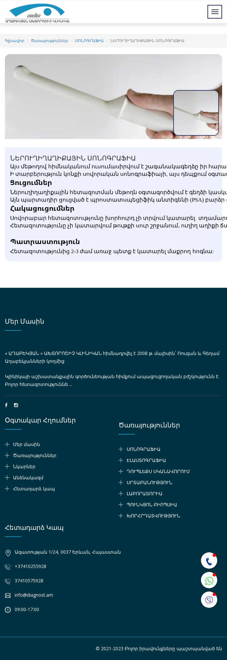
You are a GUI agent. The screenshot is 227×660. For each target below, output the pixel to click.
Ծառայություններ (49, 40)
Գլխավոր (14, 40)
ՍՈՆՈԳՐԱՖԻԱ (89, 40)
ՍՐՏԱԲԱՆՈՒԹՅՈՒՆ (149, 482)
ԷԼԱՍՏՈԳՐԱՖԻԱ (146, 460)
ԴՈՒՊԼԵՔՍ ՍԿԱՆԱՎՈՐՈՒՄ (158, 471)
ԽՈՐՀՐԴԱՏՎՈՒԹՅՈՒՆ (153, 516)
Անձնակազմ (28, 477)
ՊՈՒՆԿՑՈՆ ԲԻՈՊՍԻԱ (152, 504)
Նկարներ (24, 466)
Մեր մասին (24, 321)
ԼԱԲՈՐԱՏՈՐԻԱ (145, 493)
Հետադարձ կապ (34, 488)
